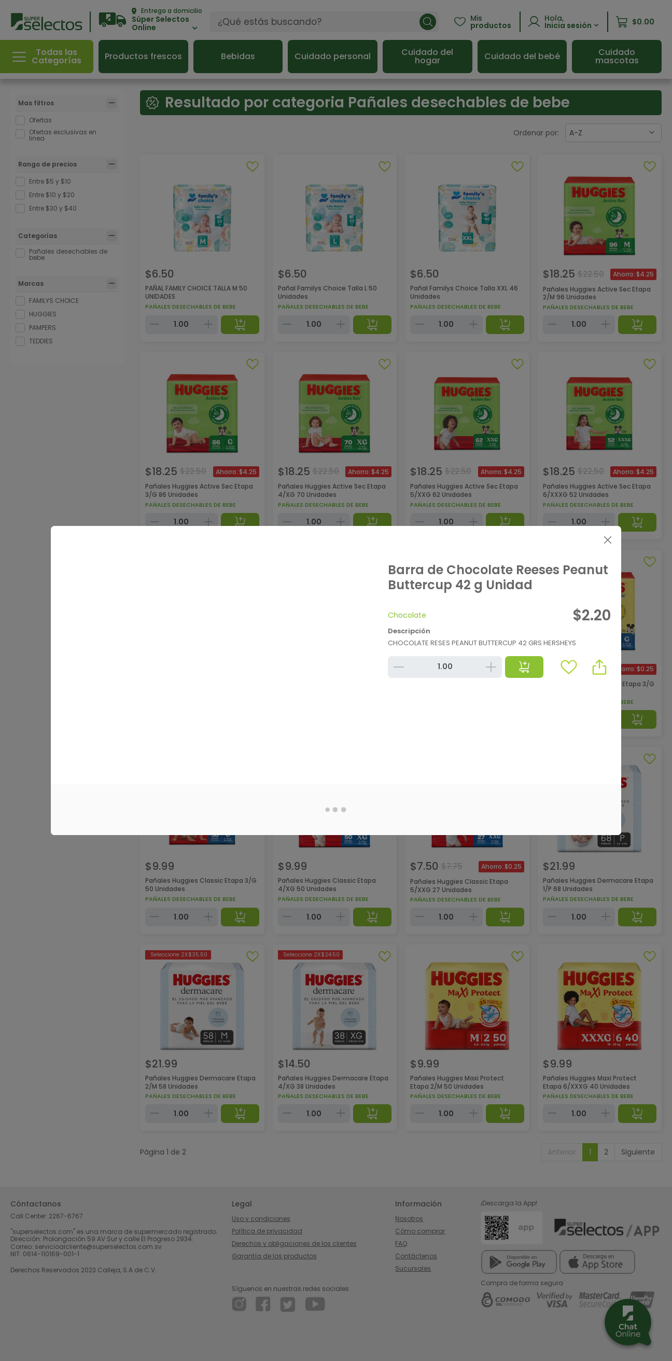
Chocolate (407, 615)
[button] (599, 667)
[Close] (607, 539)
